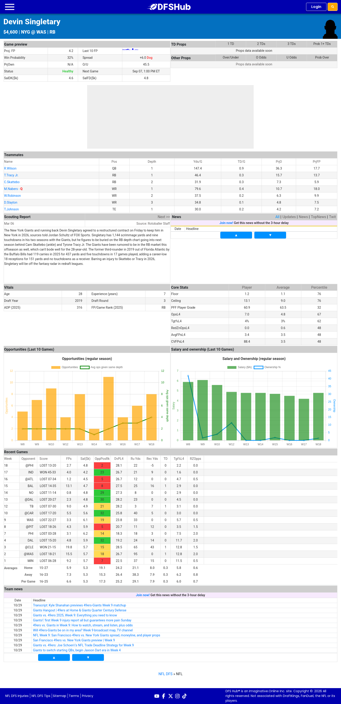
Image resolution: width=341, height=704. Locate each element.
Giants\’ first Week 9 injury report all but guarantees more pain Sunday (82, 620)
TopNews (318, 217)
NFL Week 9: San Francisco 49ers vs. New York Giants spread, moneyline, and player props (96, 635)
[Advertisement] (170, 117)
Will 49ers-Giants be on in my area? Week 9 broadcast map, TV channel (83, 630)
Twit (332, 217)
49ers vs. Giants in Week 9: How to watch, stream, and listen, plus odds (83, 625)
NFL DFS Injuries (17, 696)
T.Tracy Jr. (11, 175)
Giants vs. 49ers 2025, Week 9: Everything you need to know (75, 615)
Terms (74, 696)
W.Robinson (12, 195)
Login (316, 6)
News (303, 217)
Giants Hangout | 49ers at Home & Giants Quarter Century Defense (79, 610)
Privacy (87, 696)
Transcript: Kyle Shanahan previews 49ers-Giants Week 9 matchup (79, 605)
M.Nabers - (13, 189)
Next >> (164, 217)
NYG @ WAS (33, 32)
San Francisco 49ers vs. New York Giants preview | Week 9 (74, 640)
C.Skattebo (12, 182)
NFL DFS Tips (41, 696)
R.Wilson (10, 168)
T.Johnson (11, 209)
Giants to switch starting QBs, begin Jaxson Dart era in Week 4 (77, 650)
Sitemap (59, 696)
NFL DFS (166, 674)
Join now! (226, 223)
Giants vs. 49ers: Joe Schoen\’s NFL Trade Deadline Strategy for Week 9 (83, 645)
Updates (289, 217)
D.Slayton (10, 202)
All (277, 217)
